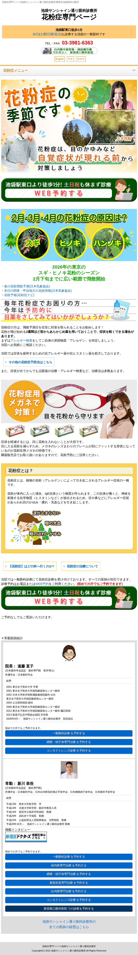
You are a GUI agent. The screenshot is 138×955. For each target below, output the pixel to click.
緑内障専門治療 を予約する (69, 865)
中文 (70, 59)
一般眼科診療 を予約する (68, 733)
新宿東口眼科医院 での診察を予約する (69, 908)
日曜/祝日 (54, 34)
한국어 (81, 59)
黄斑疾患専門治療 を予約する (69, 882)
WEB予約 (42, 584)
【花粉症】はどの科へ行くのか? (31, 566)
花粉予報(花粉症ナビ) (19, 295)
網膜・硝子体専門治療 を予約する (69, 742)
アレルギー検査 (21, 340)
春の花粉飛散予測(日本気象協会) (27, 286)
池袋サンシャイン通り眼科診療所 (69, 11)
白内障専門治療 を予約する (69, 891)
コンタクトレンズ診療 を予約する (69, 750)
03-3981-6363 (77, 42)
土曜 (43, 34)
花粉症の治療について (82, 566)
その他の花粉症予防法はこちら (30, 362)
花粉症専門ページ (69, 17)
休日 (36, 34)
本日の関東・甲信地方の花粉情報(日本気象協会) (38, 290)
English (60, 59)
